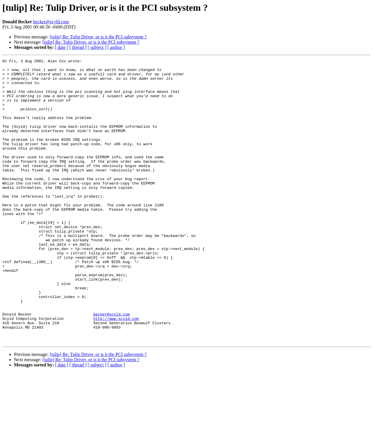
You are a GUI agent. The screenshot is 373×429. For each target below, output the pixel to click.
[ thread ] (78, 47)
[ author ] (116, 47)
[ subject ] (97, 47)
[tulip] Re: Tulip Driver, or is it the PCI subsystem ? (98, 36)
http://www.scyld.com (116, 370)
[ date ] (61, 47)
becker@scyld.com (51, 21)
